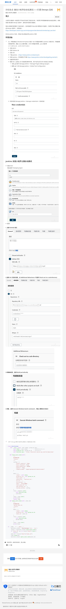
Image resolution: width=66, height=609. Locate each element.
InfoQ (31, 595)
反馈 (36, 585)
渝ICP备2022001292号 (25, 603)
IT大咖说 (22, 596)
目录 (57, 17)
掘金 (35, 595)
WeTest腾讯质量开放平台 (21, 595)
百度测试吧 (16, 596)
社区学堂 (33, 2)
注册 (56, 2)
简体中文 (10, 598)
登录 (60, 2)
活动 (46, 2)
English (22, 598)
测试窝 (10, 596)
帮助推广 (10, 587)
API (45, 585)
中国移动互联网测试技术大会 (26, 585)
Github (41, 585)
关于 (9, 585)
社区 (15, 2)
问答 (20, 2)
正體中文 (16, 598)
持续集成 (9, 9)
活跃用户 (14, 585)
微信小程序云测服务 (11, 12)
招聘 (25, 2)
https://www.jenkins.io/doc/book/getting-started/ (42, 57)
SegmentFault (41, 595)
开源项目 (40, 2)
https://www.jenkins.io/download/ (29, 55)
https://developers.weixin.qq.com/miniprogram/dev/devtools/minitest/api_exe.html (31, 30)
